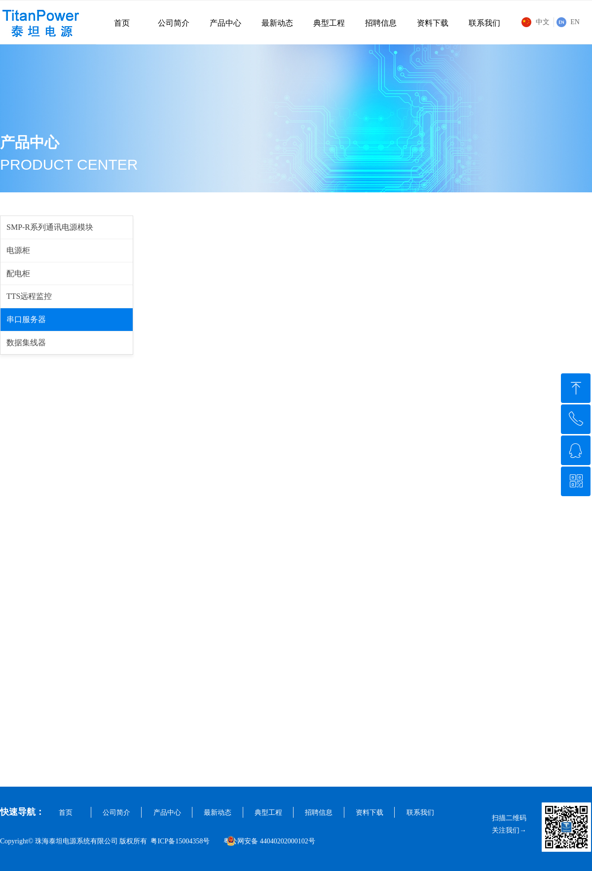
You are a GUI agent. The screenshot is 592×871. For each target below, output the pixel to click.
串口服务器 (26, 319)
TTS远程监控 (29, 296)
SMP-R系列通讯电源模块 (49, 227)
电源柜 (18, 250)
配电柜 (18, 273)
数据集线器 (26, 342)
